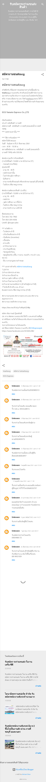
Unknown (16, 386)
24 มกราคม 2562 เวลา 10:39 (30, 498)
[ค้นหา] (42, 4)
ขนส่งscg (6, 371)
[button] (42, 74)
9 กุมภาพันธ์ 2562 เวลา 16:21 (31, 517)
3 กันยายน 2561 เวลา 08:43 (30, 418)
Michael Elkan (26, 774)
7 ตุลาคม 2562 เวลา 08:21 (30, 531)
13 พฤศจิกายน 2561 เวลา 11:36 (23, 481)
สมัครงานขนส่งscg (24, 267)
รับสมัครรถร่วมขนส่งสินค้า (23, 5)
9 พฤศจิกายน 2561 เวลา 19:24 (31, 465)
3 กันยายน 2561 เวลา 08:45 (30, 432)
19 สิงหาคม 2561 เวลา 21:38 (30, 386)
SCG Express (8, 376)
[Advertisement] (23, 46)
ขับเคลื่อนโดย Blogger (23, 769)
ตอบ (13, 394)
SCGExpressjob (36, 328)
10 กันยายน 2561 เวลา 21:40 (30, 449)
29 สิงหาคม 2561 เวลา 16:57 (30, 400)
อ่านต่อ (38, 686)
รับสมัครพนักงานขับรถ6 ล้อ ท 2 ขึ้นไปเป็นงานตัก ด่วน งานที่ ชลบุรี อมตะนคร (20, 729)
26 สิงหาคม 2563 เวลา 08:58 (30, 547)
